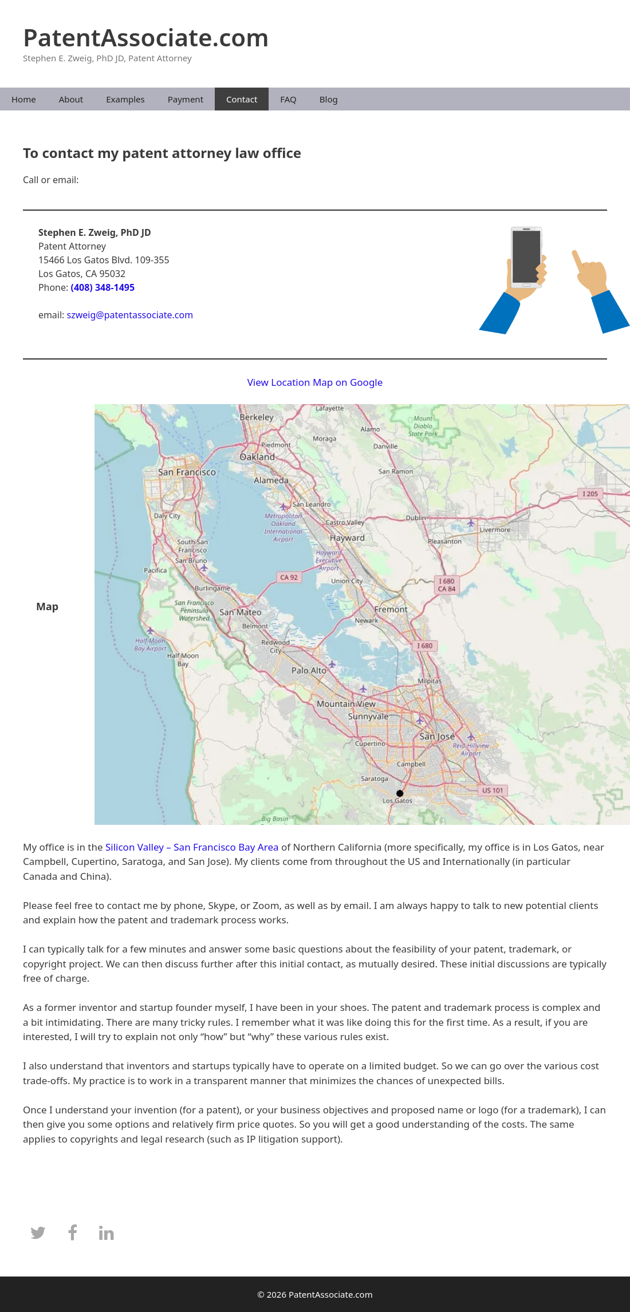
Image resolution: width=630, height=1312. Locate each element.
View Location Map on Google (315, 382)
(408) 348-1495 (102, 287)
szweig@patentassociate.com (130, 315)
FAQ (288, 99)
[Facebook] (72, 1233)
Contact (241, 99)
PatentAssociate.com (146, 37)
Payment (185, 99)
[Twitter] (38, 1233)
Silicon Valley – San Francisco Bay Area (192, 846)
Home (23, 99)
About (71, 99)
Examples (125, 99)
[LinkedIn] (106, 1233)
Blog (329, 99)
